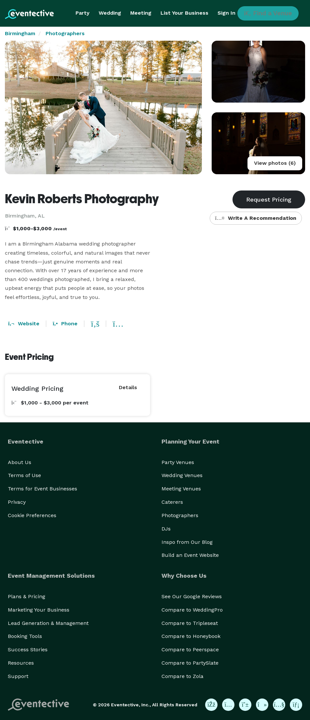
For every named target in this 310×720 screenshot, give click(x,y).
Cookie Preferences (32, 515)
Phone (65, 323)
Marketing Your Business (38, 610)
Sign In (226, 13)
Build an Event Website (190, 555)
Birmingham (20, 33)
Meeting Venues (181, 489)
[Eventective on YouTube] (279, 705)
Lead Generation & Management (48, 623)
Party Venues (178, 462)
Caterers (172, 502)
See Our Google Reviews (192, 596)
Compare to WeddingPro (192, 610)
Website (23, 323)
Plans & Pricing (26, 596)
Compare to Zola (183, 676)
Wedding (110, 13)
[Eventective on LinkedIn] (296, 705)
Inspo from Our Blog (187, 542)
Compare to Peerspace (190, 649)
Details (128, 387)
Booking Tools (25, 636)
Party (83, 13)
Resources (21, 663)
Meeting (140, 13)
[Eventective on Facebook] (211, 705)
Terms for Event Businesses (42, 489)
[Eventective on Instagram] (228, 705)
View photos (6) (275, 163)
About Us (19, 462)
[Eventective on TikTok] (262, 705)
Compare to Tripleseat (190, 623)
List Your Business (184, 13)
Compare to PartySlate (190, 663)
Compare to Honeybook (191, 636)
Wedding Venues (182, 475)
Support (18, 676)
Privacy (17, 502)
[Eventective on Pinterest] (245, 705)
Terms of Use (24, 475)
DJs (166, 529)
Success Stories (28, 649)
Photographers (65, 33)
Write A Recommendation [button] (255, 218)
